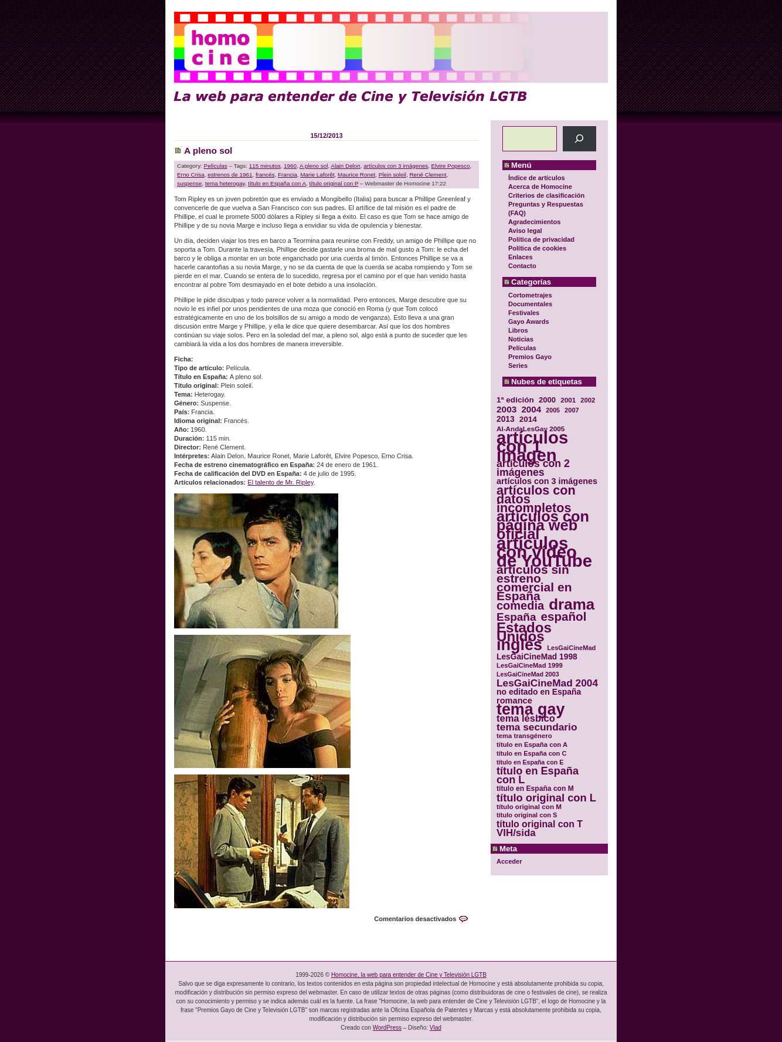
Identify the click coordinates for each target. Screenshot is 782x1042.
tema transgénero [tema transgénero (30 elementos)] (524, 735)
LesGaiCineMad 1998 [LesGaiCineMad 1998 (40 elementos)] (537, 656)
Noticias (520, 339)
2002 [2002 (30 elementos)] (587, 400)
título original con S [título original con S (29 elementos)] (527, 814)
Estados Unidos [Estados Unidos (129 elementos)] (524, 632)
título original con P (334, 183)
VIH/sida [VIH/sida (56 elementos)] (516, 832)
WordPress (387, 1027)
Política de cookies (537, 248)
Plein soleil (392, 174)
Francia (287, 174)
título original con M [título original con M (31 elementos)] (529, 806)
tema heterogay (225, 183)
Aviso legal (525, 230)
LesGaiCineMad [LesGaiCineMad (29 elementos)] (571, 647)
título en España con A (277, 183)
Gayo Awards (528, 321)
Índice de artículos (536, 177)
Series (518, 365)
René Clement (427, 174)
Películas (522, 347)
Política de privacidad (541, 239)
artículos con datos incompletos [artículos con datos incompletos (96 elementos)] (536, 499)
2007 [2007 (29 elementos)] (572, 410)
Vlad (435, 1027)
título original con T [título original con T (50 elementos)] (540, 824)
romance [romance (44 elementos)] (514, 700)
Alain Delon (346, 166)
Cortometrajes (530, 295)
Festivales (523, 312)
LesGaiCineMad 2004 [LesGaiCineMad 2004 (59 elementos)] (547, 683)
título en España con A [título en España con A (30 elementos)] (532, 744)
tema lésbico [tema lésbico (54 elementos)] (526, 718)
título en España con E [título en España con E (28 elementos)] (530, 762)
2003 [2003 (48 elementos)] (506, 409)
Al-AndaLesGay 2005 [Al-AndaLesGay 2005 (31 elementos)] (531, 428)
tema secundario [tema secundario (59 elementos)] (537, 727)
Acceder (509, 861)
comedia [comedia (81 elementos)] (520, 605)
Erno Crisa (191, 174)
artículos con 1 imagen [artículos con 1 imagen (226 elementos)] (532, 446)
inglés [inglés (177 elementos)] (519, 645)
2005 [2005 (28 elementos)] (553, 410)
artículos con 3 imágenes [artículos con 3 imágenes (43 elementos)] (547, 481)
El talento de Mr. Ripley (280, 482)
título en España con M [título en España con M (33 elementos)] (535, 788)
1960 (290, 166)
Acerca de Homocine (540, 186)
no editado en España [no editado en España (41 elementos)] (539, 692)
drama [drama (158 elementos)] (571, 604)
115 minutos (265, 166)
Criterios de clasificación (546, 195)
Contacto (522, 265)
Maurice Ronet (356, 174)
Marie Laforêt (317, 174)
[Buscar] (579, 138)
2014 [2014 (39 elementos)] (528, 419)
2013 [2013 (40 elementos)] (506, 419)
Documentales (530, 303)
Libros (518, 330)
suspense (189, 183)
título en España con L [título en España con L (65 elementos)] (538, 775)
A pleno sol (208, 150)
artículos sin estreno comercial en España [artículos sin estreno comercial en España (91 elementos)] (534, 582)
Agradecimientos (534, 221)
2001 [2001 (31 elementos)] (568, 400)
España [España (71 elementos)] (516, 617)
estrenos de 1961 (230, 174)
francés (265, 174)
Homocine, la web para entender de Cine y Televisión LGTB (409, 975)
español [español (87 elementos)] (563, 616)
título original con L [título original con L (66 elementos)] (546, 797)
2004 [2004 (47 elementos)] (531, 409)
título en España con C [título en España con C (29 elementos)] (531, 753)
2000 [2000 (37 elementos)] (547, 399)
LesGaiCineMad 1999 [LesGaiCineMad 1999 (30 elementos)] (530, 665)
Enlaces (520, 256)
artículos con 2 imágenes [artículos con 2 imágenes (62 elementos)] (533, 468)
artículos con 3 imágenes (395, 166)
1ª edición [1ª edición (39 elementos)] (515, 399)
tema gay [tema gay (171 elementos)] (531, 709)
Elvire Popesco (450, 166)
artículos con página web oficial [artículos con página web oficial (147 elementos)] (543, 525)
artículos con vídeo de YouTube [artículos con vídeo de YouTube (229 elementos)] (544, 552)
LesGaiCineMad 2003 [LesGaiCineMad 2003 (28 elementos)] (528, 674)
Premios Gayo (530, 356)
